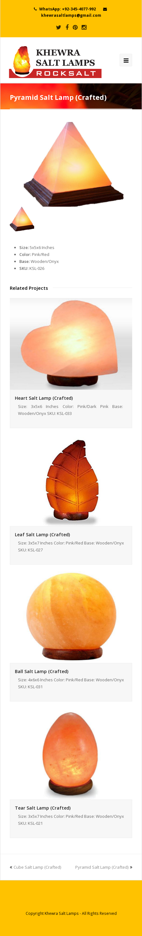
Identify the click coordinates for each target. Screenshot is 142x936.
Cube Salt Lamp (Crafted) (35, 867)
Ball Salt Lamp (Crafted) (41, 671)
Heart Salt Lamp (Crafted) (44, 398)
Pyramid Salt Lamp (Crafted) (103, 867)
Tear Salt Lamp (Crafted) (43, 808)
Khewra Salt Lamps (62, 913)
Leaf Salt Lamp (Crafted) (42, 535)
